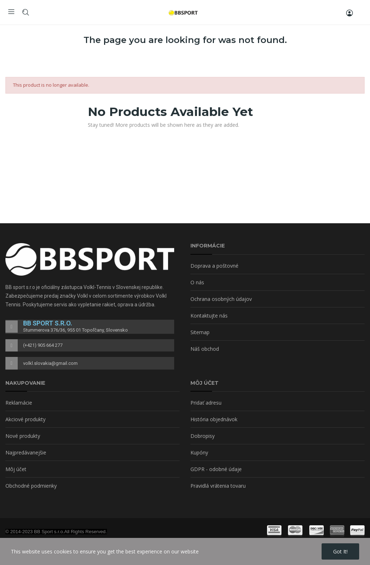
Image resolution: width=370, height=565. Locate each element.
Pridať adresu (205, 402)
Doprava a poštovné (214, 265)
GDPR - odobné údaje (216, 469)
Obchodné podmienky (31, 485)
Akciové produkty (25, 419)
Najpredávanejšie (25, 452)
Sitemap (200, 332)
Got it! (340, 551)
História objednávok (213, 419)
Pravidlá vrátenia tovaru (218, 485)
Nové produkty (22, 435)
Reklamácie (18, 402)
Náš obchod (204, 348)
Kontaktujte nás (209, 315)
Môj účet (15, 469)
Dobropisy (202, 435)
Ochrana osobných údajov (221, 299)
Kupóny (199, 452)
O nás (197, 282)
